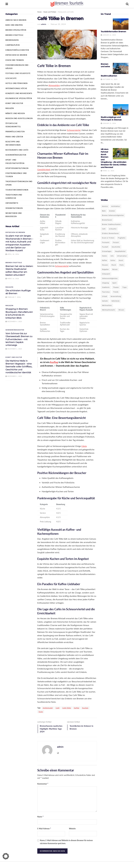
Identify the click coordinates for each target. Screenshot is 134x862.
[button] (6, 856)
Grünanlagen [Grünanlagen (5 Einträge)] (106, 251)
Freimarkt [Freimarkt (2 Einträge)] (105, 242)
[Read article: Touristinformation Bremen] (121, 24)
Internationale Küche (16, 88)
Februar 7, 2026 (13, 297)
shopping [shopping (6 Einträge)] (105, 283)
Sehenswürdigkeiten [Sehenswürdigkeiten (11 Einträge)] (110, 278)
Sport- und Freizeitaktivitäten (14, 161)
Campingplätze (12, 45)
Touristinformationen (16, 190)
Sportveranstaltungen (16, 168)
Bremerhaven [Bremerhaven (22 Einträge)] (107, 220)
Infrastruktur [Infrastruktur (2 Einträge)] (122, 256)
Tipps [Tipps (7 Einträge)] (124, 287)
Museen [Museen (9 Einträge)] (105, 265)
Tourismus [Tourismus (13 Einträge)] (106, 292)
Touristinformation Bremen (113, 31)
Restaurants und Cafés (66, 12)
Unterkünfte (11, 203)
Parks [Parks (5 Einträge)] (122, 265)
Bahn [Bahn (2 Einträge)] (104, 211)
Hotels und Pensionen (16, 83)
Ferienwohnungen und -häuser (17, 66)
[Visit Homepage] (66, 4)
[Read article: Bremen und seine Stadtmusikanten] (121, 68)
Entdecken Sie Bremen (16, 55)
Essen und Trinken (50, 12)
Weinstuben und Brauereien (13, 214)
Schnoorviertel (73, 130)
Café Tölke (66, 708)
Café (57, 708)
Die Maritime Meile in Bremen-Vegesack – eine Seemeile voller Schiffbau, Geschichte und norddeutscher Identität (18, 367)
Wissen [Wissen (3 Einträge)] (121, 310)
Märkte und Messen (15, 113)
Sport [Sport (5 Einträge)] (114, 283)
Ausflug (54, 362)
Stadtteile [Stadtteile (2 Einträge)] (106, 287)
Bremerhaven (12, 40)
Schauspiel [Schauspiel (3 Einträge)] (106, 274)
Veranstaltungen (14, 208)
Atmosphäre (54, 85)
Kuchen (85, 708)
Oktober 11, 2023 (109, 79)
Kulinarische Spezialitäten (18, 98)
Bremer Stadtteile (14, 35)
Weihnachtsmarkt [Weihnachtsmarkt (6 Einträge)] (108, 310)
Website (72, 829)
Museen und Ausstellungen (19, 118)
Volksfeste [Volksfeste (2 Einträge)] (115, 301)
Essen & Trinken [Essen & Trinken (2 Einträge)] (108, 238)
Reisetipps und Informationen (13, 143)
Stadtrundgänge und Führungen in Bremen (111, 118)
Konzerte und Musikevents (18, 93)
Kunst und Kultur (14, 103)
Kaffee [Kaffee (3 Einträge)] (104, 260)
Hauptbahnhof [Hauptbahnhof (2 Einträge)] (120, 251)
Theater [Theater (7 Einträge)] (116, 287)
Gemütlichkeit (44, 169)
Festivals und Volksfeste (17, 73)
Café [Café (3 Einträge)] (103, 229)
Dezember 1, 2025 (13, 376)
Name (40, 817)
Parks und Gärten (14, 137)
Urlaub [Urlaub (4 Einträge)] (104, 296)
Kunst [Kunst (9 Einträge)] (121, 260)
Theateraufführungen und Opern (18, 183)
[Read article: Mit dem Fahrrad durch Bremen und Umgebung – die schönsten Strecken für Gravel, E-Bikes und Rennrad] (121, 153)
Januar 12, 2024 (108, 35)
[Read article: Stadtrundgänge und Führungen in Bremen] (121, 109)
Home (39, 12)
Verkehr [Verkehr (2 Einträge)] (105, 301)
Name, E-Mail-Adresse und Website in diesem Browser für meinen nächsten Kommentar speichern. (66, 842)
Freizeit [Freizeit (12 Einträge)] (116, 242)
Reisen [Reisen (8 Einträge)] (115, 269)
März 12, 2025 (107, 170)
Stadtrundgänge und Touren (16, 175)
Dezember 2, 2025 (13, 349)
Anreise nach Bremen (15, 20)
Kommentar (43, 784)
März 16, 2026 (12, 278)
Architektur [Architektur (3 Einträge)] (115, 206)
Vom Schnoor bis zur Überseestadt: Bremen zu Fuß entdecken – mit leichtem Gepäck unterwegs (18, 339)
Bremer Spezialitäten (15, 30)
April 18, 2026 (12, 254)
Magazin (9, 108)
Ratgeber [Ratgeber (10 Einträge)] (105, 269)
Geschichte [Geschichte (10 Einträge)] (116, 247)
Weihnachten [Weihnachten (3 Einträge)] (107, 305)
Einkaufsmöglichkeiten (17, 50)
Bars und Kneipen (14, 25)
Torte (41, 712)
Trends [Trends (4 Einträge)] (115, 292)
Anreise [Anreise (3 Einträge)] (105, 206)
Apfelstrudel (48, 708)
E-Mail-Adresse (44, 829)
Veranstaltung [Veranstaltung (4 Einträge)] (116, 296)
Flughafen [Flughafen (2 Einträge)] (121, 238)
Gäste (84, 446)
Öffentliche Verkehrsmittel (13, 125)
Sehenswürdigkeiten (15, 155)
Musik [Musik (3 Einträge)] (113, 265)
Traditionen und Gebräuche (13, 196)
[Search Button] (127, 4)
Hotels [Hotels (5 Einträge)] (104, 256)
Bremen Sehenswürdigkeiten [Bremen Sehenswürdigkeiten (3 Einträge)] (113, 215)
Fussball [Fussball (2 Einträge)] (105, 247)
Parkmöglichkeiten (15, 132)
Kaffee (76, 708)
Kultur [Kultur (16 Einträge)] (113, 260)
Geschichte (11, 78)
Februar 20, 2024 (58, 24)
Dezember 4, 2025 (13, 321)
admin (43, 24)
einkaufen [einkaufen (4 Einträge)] (112, 229)
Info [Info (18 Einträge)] (112, 256)
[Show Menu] (6, 4)
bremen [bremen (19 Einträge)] (112, 211)
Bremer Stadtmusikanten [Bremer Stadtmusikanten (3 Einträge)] (111, 224)
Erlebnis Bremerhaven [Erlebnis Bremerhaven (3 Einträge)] (110, 233)
